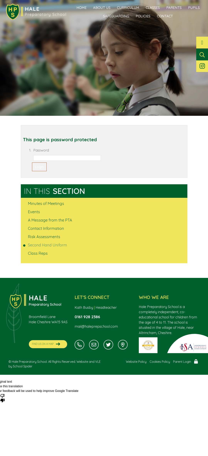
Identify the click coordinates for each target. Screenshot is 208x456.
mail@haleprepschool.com (96, 326)
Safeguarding (116, 16)
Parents (174, 7)
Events (34, 211)
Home (82, 7)
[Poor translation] (2, 398)
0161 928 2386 (88, 316)
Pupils (194, 7)
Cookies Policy (160, 362)
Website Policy (136, 362)
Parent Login (182, 362)
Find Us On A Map (46, 344)
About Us (101, 7)
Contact (165, 16)
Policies (143, 16)
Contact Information (46, 228)
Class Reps (38, 253)
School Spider (22, 366)
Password (41, 150)
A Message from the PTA (50, 220)
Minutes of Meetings (46, 203)
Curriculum (128, 7)
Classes (153, 7)
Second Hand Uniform (48, 245)
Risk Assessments (44, 236)
